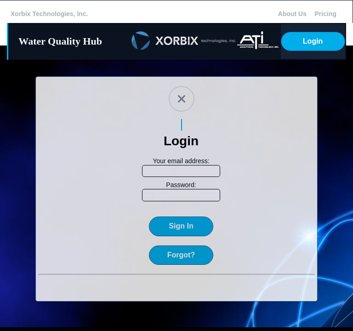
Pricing (325, 13)
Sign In (181, 226)
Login (313, 41)
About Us (292, 13)
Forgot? (181, 255)
